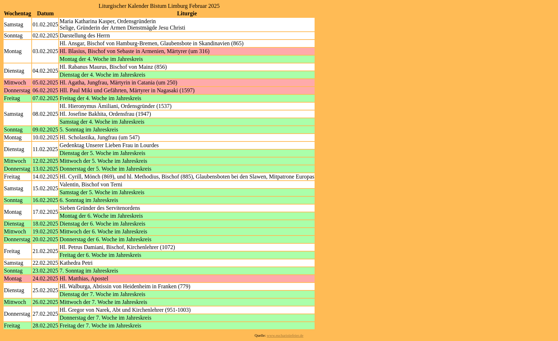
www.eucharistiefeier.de (285, 335)
